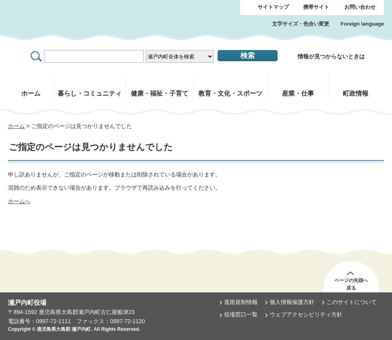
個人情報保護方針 (292, 302)
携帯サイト (316, 7)
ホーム (16, 126)
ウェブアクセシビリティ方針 (306, 314)
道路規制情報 (241, 302)
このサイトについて (351, 302)
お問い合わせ (360, 7)
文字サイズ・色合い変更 (300, 24)
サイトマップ (273, 7)
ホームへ (19, 201)
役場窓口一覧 (241, 314)
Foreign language (362, 24)
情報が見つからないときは (331, 56)
